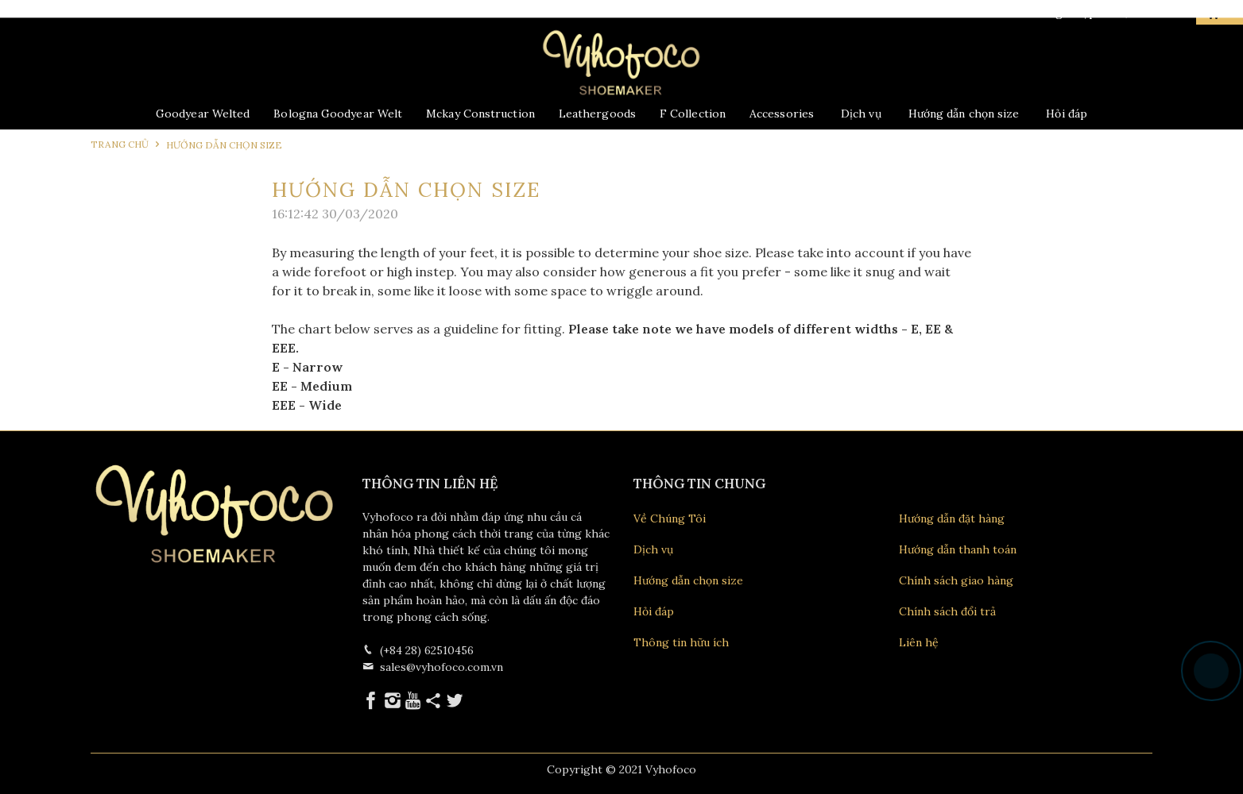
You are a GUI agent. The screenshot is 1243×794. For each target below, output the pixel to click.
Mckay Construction (480, 113)
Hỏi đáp (1066, 113)
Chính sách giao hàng (956, 580)
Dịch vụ (861, 113)
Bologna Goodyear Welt (337, 113)
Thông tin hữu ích (681, 642)
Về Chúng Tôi (669, 518)
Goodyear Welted (203, 113)
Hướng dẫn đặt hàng (952, 518)
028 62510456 (166, 13)
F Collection (693, 113)
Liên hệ (919, 642)
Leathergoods (597, 113)
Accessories (781, 113)
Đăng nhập (1057, 13)
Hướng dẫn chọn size (964, 113)
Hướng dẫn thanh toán (957, 549)
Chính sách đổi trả (947, 611)
